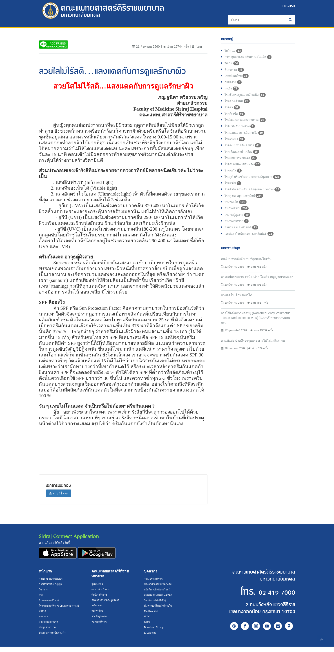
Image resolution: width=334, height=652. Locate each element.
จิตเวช (232, 65)
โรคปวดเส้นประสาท (241, 132)
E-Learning (151, 632)
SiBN (147, 621)
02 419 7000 (267, 592)
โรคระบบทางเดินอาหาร (245, 152)
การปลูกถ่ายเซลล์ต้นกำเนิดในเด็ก (250, 58)
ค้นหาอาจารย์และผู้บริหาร (107, 600)
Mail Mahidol (152, 611)
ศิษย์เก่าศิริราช (100, 594)
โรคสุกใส (234, 179)
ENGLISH (288, 6)
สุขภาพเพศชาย (238, 233)
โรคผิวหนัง (236, 146)
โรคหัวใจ (234, 193)
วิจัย (41, 594)
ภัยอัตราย (234, 85)
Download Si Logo (155, 627)
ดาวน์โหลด (58, 493)
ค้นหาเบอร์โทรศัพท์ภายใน (159, 605)
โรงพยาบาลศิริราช (50, 600)
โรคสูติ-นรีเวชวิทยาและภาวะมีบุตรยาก (256, 186)
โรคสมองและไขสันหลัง (244, 173)
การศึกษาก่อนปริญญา (52, 578)
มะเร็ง (232, 92)
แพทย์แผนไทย (238, 78)
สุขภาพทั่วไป (238, 220)
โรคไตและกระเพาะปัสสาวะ (247, 125)
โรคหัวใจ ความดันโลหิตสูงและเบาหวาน (256, 200)
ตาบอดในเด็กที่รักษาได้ (238, 314)
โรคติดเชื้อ (235, 119)
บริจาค (43, 616)
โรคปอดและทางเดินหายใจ (247, 139)
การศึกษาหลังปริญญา (52, 584)
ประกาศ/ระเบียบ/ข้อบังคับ (159, 584)
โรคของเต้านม (238, 105)
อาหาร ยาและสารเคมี (243, 240)
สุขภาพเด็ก (236, 213)
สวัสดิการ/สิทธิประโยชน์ (158, 589)
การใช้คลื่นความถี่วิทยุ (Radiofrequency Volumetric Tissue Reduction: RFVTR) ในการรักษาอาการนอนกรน (255, 337)
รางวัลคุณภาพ (100, 616)
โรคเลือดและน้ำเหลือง (244, 159)
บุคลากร (44, 621)
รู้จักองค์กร (97, 583)
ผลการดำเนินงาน (101, 589)
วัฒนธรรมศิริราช (154, 578)
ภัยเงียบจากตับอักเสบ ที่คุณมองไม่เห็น (249, 272)
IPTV (147, 616)
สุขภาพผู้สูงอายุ (238, 227)
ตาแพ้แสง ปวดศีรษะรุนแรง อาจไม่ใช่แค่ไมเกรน (257, 360)
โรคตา (233, 112)
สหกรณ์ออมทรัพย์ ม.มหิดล (159, 594)
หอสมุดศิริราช (99, 621)
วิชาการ (44, 589)
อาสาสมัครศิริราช (49, 627)
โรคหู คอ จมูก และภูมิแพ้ (246, 206)
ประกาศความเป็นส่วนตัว (53, 638)
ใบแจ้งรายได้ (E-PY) (156, 600)
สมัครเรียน (97, 610)
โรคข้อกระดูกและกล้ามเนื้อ (247, 98)
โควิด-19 (234, 51)
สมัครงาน (97, 605)
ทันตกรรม (235, 71)
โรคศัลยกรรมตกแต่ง (242, 166)
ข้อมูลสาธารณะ (48, 632)
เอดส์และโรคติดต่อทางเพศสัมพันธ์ (252, 247)
